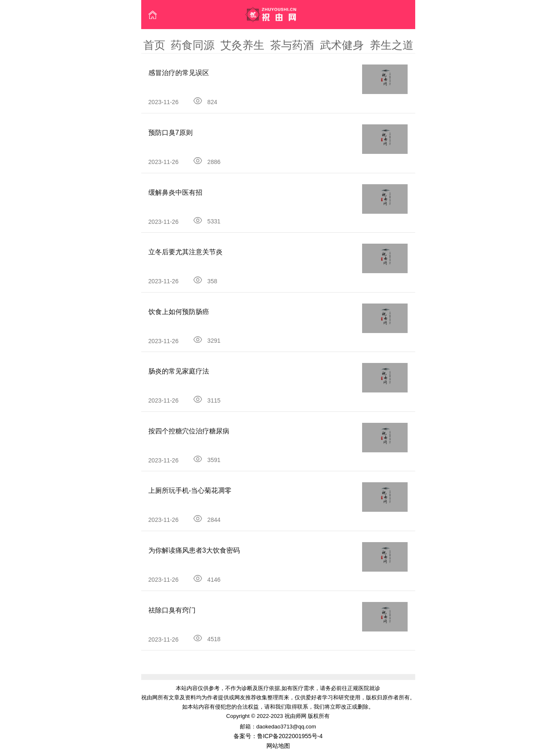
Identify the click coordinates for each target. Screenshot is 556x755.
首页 (154, 45)
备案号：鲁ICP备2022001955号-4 (278, 736)
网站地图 (278, 745)
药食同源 (193, 45)
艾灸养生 (242, 45)
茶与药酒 (292, 45)
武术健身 (342, 45)
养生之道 (392, 45)
